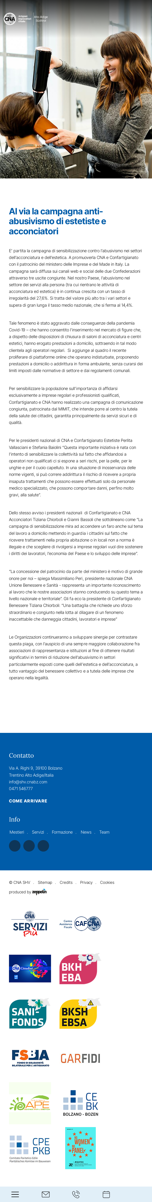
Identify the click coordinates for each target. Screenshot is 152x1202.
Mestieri (17, 832)
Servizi (38, 832)
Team (104, 832)
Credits (66, 882)
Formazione (62, 832)
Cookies (107, 882)
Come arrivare (28, 801)
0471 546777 (21, 788)
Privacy (86, 882)
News (86, 832)
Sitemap (45, 882)
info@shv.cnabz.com (28, 781)
